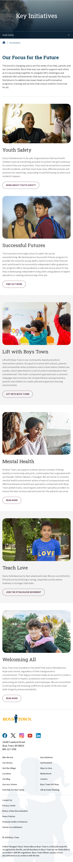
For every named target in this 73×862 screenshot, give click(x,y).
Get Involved (46, 762)
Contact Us (7, 800)
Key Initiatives (15, 43)
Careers (44, 779)
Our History (7, 762)
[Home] (4, 43)
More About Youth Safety (21, 185)
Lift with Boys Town (17, 394)
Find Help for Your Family (13, 789)
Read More (12, 500)
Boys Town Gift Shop (49, 784)
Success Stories (9, 784)
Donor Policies (8, 816)
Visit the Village (9, 768)
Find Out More (14, 284)
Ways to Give (46, 768)
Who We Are (7, 757)
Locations (6, 773)
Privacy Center (9, 805)
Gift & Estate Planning (49, 789)
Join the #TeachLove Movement (23, 592)
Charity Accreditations (12, 827)
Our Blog (6, 779)
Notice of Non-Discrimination (15, 811)
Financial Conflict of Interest (14, 821)
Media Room (45, 773)
